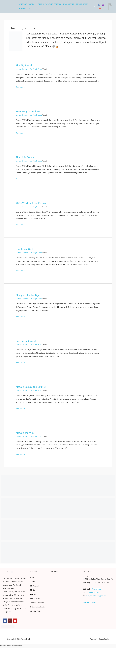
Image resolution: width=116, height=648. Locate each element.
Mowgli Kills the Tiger (29, 295)
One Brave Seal (25, 249)
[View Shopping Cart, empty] (110, 6)
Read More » (20, 86)
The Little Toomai (26, 157)
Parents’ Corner (53, 4)
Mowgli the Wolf (25, 432)
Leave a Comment (22, 69)
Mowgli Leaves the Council (31, 387)
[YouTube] (100, 8)
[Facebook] (99, 5)
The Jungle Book (36, 69)
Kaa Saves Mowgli (26, 341)
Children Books (26, 4)
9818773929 (98, 589)
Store (41, 4)
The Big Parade (25, 65)
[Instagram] (103, 5)
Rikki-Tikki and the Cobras (31, 203)
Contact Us (24, 9)
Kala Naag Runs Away (29, 111)
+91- (92, 589)
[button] (95, 6)
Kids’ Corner (68, 4)
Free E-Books (82, 4)
